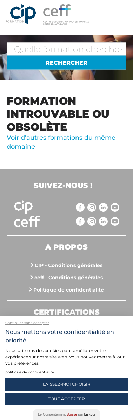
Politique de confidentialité (68, 290)
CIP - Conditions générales (68, 265)
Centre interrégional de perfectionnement (21, 14)
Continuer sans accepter (27, 323)
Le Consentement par (66, 414)
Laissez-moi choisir (67, 384)
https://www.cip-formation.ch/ (77, 14)
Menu (120, 14)
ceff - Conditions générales (68, 277)
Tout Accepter (66, 398)
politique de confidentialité (29, 372)
